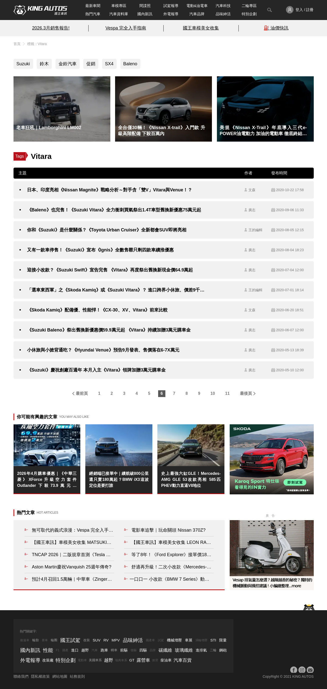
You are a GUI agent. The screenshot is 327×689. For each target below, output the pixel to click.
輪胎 (35, 640)
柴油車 (166, 660)
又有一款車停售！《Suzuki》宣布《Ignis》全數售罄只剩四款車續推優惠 (100, 249)
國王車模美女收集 (201, 28)
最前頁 (82, 393)
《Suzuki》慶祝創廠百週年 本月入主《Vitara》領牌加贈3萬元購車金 (96, 370)
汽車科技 (223, 6)
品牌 (153, 650)
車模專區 (118, 6)
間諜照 (145, 6)
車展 (188, 640)
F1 (57, 650)
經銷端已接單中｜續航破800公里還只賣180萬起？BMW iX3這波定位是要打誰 (119, 479)
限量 (223, 640)
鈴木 (44, 63)
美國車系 (95, 660)
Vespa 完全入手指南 (126, 28)
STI (213, 640)
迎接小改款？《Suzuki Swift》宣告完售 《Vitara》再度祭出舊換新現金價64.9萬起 (110, 269)
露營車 (143, 660)
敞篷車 (24, 640)
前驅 (124, 650)
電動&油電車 (197, 6)
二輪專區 (249, 6)
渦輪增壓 (201, 640)
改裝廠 (48, 660)
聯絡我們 (21, 676)
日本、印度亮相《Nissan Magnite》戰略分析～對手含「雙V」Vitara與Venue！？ (109, 189)
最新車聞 (92, 6)
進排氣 (201, 650)
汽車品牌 (196, 14)
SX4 (109, 63)
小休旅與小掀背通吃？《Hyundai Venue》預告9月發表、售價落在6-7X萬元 (103, 350)
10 (212, 393)
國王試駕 (70, 640)
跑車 (104, 650)
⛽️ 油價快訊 (276, 28)
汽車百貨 (183, 660)
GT (132, 660)
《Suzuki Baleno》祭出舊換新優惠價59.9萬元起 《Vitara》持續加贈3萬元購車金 (109, 329)
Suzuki (23, 63)
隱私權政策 (40, 676)
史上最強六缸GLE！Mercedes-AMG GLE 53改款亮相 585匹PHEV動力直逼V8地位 (191, 479)
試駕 (161, 640)
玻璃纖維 (184, 650)
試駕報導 (170, 6)
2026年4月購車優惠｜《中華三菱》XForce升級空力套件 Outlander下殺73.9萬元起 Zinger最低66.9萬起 (47, 480)
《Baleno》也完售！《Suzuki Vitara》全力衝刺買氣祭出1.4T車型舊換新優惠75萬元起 (114, 209)
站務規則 (77, 676)
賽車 (45, 640)
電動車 (82, 660)
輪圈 (54, 640)
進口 (75, 650)
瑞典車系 (121, 660)
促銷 (90, 63)
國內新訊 (144, 14)
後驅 (134, 650)
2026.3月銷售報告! (51, 28)
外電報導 (170, 14)
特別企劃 (249, 14)
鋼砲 (223, 650)
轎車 (114, 650)
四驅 (143, 650)
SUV (97, 640)
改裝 (86, 640)
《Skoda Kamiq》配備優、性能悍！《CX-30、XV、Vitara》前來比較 (97, 309)
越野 (85, 650)
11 (227, 393)
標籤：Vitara (37, 44)
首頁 (17, 44)
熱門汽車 (92, 14)
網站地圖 (59, 676)
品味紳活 (223, 14)
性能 (48, 650)
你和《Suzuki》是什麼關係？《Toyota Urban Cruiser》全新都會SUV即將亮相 (107, 229)
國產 (65, 650)
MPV (116, 640)
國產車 (150, 640)
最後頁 (246, 393)
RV (106, 640)
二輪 (213, 650)
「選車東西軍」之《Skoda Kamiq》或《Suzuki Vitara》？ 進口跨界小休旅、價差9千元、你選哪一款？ (118, 289)
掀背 (155, 660)
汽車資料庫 (118, 14)
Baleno (130, 63)
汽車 (95, 650)
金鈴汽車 (68, 63)
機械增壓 (174, 640)
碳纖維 (165, 650)
